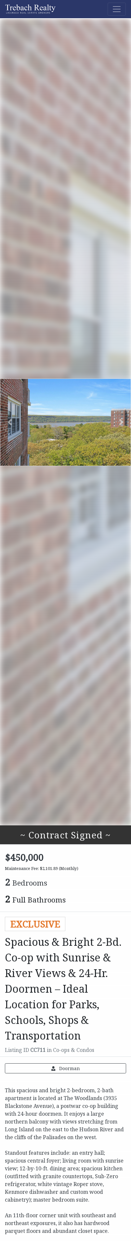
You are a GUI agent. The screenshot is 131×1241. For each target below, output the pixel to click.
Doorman (65, 1068)
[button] (10, 422)
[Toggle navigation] (117, 9)
